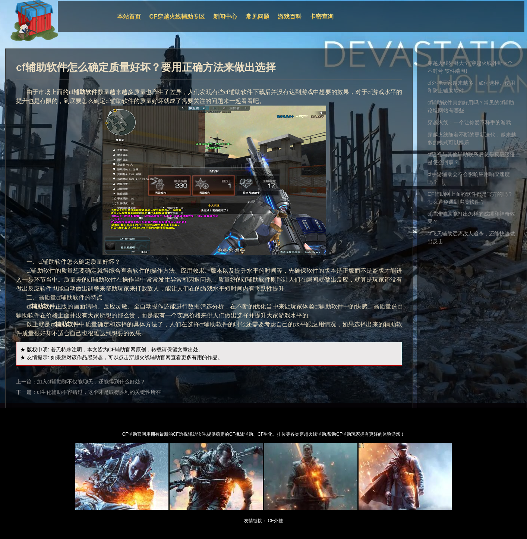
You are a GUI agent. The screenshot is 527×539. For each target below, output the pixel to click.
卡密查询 (322, 16)
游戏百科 (290, 16)
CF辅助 (117, 349)
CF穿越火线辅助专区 (177, 16)
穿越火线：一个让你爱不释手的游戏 (469, 122)
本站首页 (129, 16)
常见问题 (257, 16)
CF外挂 (275, 520)
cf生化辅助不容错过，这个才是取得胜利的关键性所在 (99, 392)
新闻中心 (225, 16)
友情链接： (255, 520)
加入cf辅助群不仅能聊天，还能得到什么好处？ (91, 382)
